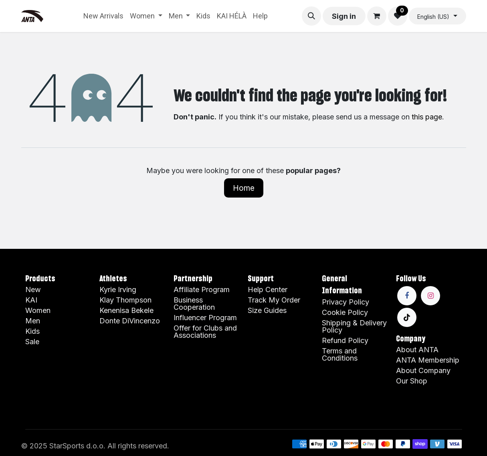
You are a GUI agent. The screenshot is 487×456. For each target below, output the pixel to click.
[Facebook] (406, 295)
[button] (311, 16)
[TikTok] (406, 317)
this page (427, 117)
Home (244, 188)
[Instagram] (430, 295)
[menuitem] (103, 16)
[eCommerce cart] (376, 16)
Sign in (344, 16)
